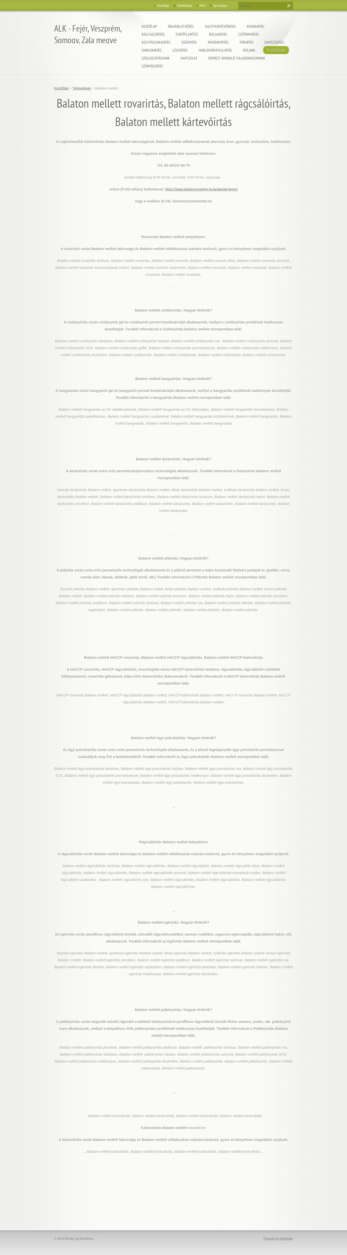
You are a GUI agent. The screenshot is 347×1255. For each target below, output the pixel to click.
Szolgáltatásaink (156, 58)
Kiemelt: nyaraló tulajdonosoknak (236, 58)
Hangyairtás (152, 50)
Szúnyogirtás (152, 65)
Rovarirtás (255, 26)
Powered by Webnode (278, 1238)
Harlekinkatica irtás (215, 50)
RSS (202, 5)
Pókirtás (247, 42)
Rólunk (249, 50)
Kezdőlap (149, 26)
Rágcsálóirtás (153, 34)
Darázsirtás (274, 42)
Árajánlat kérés (181, 26)
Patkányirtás (218, 42)
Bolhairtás (218, 34)
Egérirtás (189, 42)
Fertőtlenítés (187, 34)
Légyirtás (180, 50)
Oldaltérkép (184, 5)
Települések (276, 50)
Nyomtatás (220, 5)
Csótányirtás (248, 34)
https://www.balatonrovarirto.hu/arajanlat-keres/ (201, 189)
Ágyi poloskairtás (156, 42)
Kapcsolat (189, 58)
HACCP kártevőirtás (220, 26)
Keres (288, 5)
